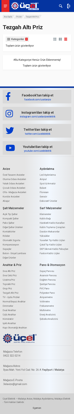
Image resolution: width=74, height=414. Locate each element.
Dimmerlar (8, 306)
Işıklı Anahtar (9, 323)
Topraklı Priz (9, 284)
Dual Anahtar (9, 310)
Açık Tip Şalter (10, 214)
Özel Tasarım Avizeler (14, 174)
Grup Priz (7, 288)
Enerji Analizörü (47, 314)
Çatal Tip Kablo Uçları (51, 244)
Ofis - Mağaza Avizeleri (14, 192)
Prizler (19, 17)
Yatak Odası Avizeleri (13, 183)
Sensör (43, 196)
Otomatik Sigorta (11, 240)
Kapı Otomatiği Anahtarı (15, 327)
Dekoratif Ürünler (48, 201)
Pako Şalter (8, 223)
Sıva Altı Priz (9, 271)
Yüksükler (45, 236)
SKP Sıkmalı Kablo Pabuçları (54, 249)
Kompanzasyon (11, 244)
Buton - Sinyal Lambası (14, 253)
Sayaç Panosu (47, 271)
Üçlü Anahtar (9, 314)
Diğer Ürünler (9, 257)
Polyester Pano (47, 292)
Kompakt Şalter (11, 218)
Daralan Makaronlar (50, 231)
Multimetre (45, 310)
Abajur (6, 201)
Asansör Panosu (48, 275)
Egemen (37, 408)
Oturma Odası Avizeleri (14, 179)
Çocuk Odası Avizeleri (14, 188)
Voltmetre (45, 301)
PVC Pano (44, 288)
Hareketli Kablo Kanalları (52, 223)
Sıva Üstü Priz (10, 275)
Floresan (44, 192)
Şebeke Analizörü (49, 319)
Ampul (43, 179)
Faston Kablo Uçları (50, 253)
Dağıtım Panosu (48, 279)
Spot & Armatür (48, 183)
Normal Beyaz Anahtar (14, 301)
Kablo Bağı (45, 218)
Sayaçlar (7, 249)
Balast (43, 188)
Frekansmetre (47, 306)
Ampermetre (46, 297)
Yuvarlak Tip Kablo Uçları (52, 240)
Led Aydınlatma (48, 174)
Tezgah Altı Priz (10, 292)
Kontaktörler (9, 231)
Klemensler (45, 214)
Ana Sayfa (8, 17)
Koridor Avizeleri (11, 196)
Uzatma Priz (9, 279)
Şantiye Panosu (47, 284)
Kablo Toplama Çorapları (52, 227)
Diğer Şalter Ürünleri (13, 227)
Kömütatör (8, 319)
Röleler (6, 236)
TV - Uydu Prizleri (11, 297)
